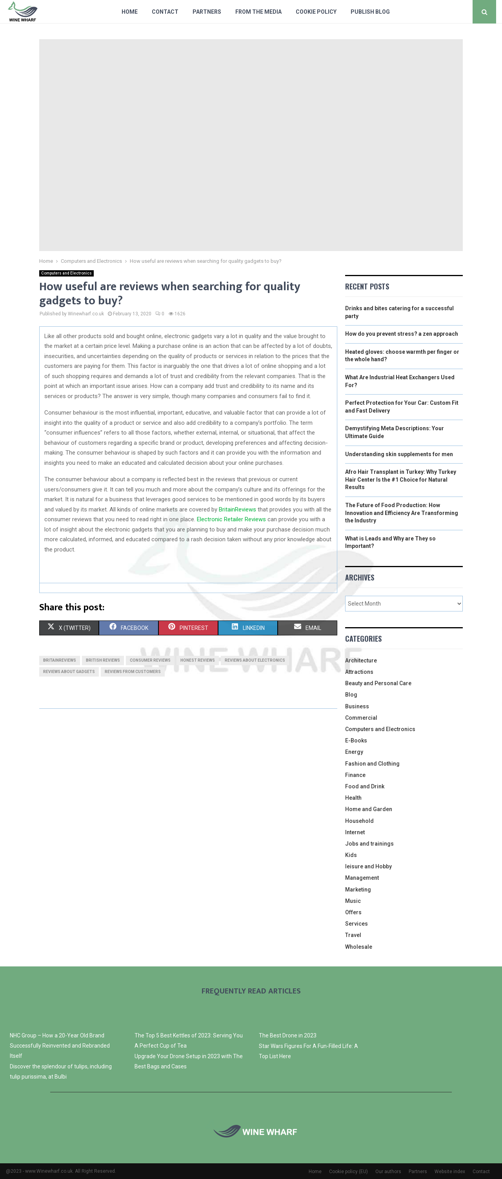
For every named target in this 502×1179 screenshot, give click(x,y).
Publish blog (370, 12)
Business (357, 706)
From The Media (258, 12)
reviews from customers (133, 672)
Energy (354, 752)
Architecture (361, 660)
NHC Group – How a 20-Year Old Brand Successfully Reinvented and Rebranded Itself (60, 1045)
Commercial (361, 718)
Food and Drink (364, 786)
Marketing (358, 889)
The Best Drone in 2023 (287, 1035)
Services (356, 924)
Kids (351, 855)
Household (359, 821)
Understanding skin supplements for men (399, 454)
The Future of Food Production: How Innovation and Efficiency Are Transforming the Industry (401, 513)
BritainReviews (237, 509)
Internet (355, 832)
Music (353, 901)
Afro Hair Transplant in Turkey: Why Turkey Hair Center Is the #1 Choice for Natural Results (400, 479)
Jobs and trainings (369, 844)
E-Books (356, 740)
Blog (351, 694)
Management (362, 878)
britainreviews (59, 660)
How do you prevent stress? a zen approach (401, 334)
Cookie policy (316, 12)
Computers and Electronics (66, 273)
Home (130, 12)
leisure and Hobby (368, 866)
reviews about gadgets (69, 672)
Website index (450, 1171)
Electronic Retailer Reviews (231, 519)
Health (353, 798)
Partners (207, 12)
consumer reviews (150, 660)
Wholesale (358, 947)
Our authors (388, 1171)
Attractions (359, 672)
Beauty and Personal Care (378, 683)
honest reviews (197, 660)
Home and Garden (368, 809)
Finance (355, 775)
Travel (353, 935)
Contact (165, 12)
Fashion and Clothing (372, 764)
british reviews (103, 660)
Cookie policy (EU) (348, 1171)
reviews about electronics (255, 660)
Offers (353, 912)
